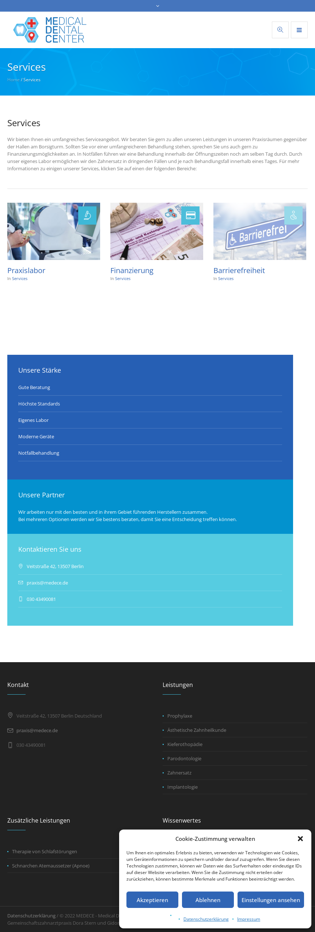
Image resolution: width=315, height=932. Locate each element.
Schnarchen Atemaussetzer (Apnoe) (51, 865)
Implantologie (182, 787)
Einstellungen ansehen (271, 900)
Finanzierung (131, 270)
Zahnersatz (179, 772)
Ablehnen (208, 900)
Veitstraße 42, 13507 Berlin (55, 566)
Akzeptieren (152, 900)
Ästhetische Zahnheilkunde (196, 730)
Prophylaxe (179, 715)
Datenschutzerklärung (206, 919)
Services (19, 278)
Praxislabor (26, 270)
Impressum (248, 919)
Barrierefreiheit (239, 270)
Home (13, 80)
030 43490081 (41, 599)
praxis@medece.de (47, 582)
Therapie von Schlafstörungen (44, 851)
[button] (300, 838)
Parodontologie (184, 758)
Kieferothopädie (184, 744)
